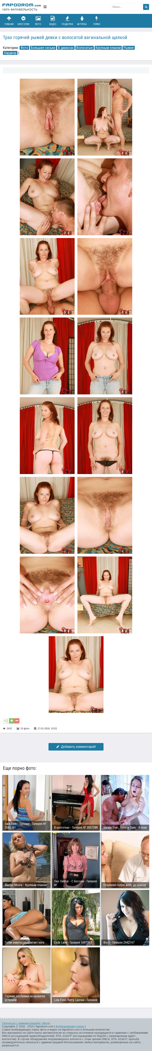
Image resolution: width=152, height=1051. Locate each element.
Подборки (67, 21)
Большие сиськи (43, 48)
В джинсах (66, 48)
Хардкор (10, 53)
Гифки (97, 21)
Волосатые (84, 48)
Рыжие (129, 48)
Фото (38, 21)
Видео (53, 21)
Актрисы (82, 21)
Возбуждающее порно (70, 1026)
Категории (23, 21)
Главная (9, 21)
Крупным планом (108, 48)
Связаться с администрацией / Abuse (26, 1023)
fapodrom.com (22, 7)
